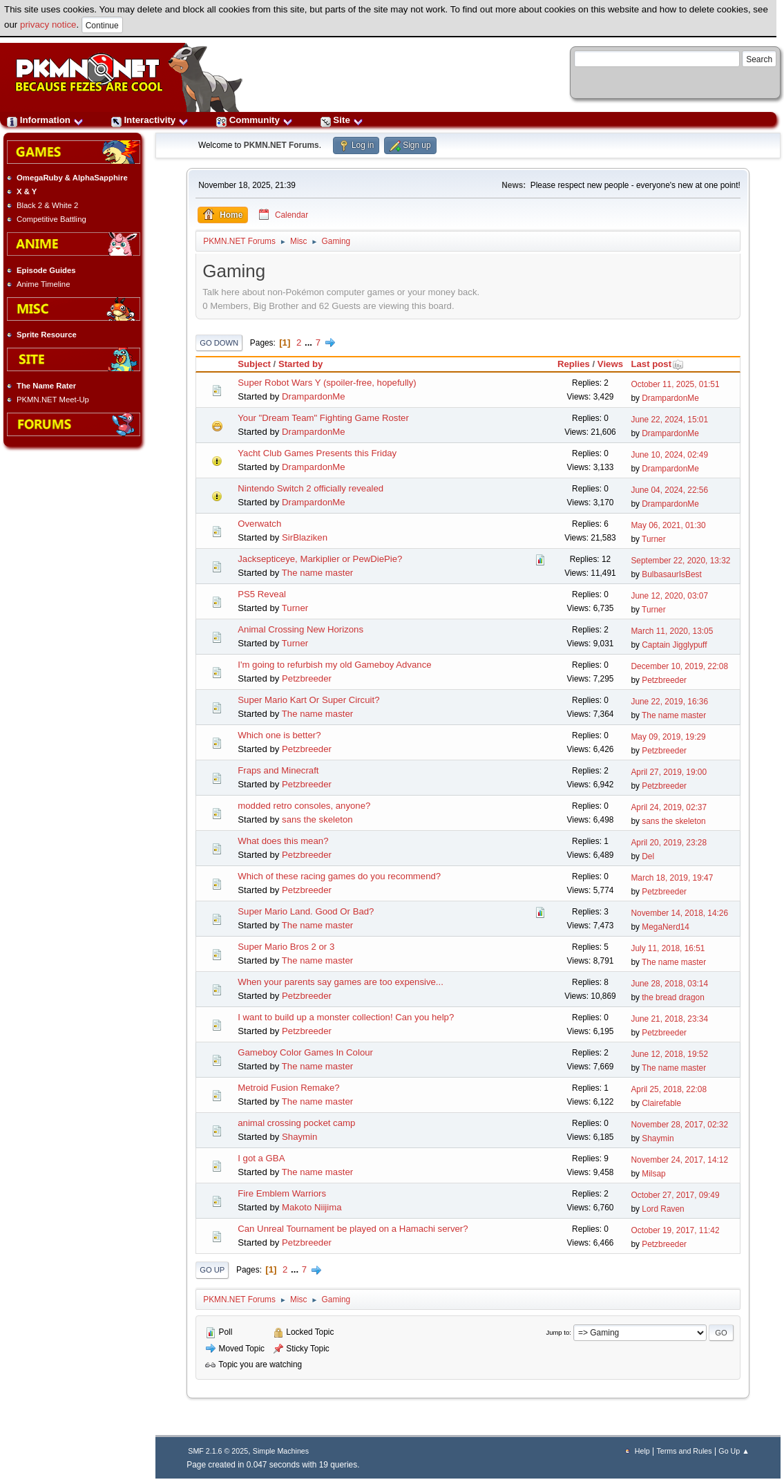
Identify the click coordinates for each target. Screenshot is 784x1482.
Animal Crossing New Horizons (300, 629)
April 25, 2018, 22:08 (669, 1089)
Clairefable (661, 1103)
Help (642, 1451)
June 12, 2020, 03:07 (669, 596)
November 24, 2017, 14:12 (679, 1160)
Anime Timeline (43, 284)
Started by (300, 364)
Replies (573, 364)
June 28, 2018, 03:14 (669, 983)
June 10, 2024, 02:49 (669, 455)
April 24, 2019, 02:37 (669, 807)
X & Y (27, 191)
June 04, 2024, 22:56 (669, 490)
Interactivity (150, 120)
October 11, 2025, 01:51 (675, 384)
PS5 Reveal (262, 594)
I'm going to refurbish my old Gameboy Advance (334, 664)
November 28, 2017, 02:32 (679, 1124)
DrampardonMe (313, 396)
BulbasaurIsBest (671, 574)
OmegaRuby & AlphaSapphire (72, 177)
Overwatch (259, 523)
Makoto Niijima (311, 1207)
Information (45, 120)
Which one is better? (279, 735)
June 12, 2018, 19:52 (669, 1054)
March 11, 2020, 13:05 (672, 631)
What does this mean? (283, 841)
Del (648, 856)
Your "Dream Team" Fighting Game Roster (323, 418)
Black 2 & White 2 (47, 205)
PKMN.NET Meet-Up (53, 399)
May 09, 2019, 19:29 (668, 737)
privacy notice (48, 24)
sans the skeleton (317, 819)
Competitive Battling (51, 219)
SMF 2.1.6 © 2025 (218, 1451)
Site (342, 120)
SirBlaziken (304, 537)
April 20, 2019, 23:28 (669, 842)
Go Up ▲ (733, 1451)
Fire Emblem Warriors (282, 1193)
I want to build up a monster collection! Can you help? (346, 1017)
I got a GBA (261, 1158)
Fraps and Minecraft (278, 770)
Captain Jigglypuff (674, 645)
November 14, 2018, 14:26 (679, 913)
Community (254, 120)
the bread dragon (673, 997)
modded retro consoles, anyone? (304, 805)
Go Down (219, 343)
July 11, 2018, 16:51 (668, 948)
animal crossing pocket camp (296, 1123)
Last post (657, 364)
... (310, 342)
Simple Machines (281, 1451)
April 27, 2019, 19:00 (669, 772)
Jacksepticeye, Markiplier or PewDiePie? (320, 559)
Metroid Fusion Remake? (288, 1087)
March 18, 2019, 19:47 (672, 878)
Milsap (653, 1174)
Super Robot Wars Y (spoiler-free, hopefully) (327, 382)
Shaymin (299, 1137)
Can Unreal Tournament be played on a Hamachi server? (353, 1228)
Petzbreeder (307, 678)
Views (610, 364)
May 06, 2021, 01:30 (668, 525)
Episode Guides (46, 270)
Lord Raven (663, 1209)
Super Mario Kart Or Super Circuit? (308, 700)
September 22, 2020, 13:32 (680, 560)
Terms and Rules (683, 1451)
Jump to (557, 1332)
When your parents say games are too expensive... (340, 982)
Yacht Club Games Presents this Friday (317, 453)
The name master (317, 573)
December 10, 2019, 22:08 (679, 666)
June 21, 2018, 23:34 (669, 1019)
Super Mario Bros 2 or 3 (286, 946)
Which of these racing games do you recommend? (339, 876)
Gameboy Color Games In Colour (305, 1052)
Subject (254, 364)
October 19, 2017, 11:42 (675, 1230)
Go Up (212, 1270)
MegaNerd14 (665, 927)
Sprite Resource (47, 334)
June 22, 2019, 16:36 (669, 701)
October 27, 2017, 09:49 (675, 1195)
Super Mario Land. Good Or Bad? (306, 911)
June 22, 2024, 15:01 (669, 419)
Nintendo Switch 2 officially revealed (310, 488)
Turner (654, 539)
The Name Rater (46, 386)
